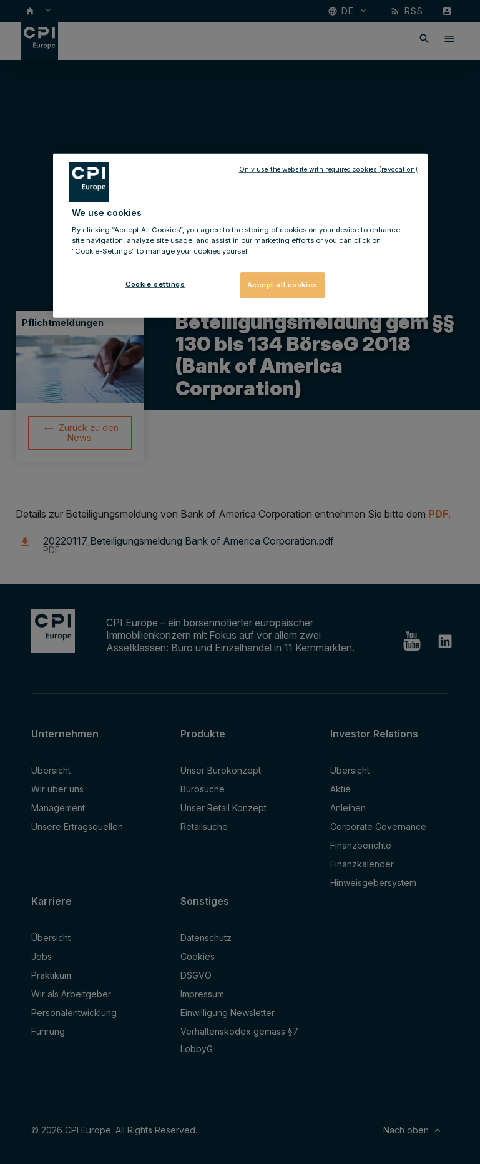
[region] (240, 235)
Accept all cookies (282, 284)
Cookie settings (155, 284)
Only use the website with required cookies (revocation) (328, 169)
